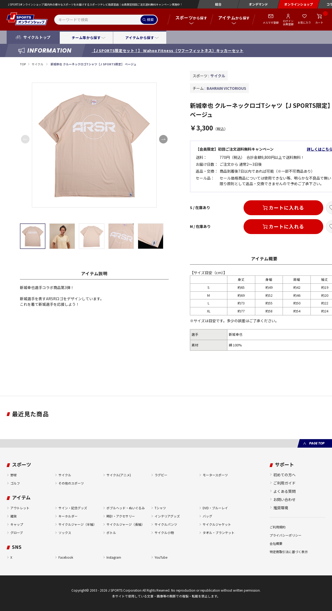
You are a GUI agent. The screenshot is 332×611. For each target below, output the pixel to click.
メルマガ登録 (271, 22)
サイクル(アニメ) (119, 475)
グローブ (16, 532)
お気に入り (304, 22)
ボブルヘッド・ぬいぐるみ (126, 508)
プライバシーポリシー (285, 535)
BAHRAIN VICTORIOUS (226, 88)
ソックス (64, 532)
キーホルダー (68, 516)
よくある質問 (284, 491)
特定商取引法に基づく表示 (289, 551)
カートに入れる (286, 207)
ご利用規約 (278, 527)
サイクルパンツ (166, 524)
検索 (150, 19)
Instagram (114, 557)
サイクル (38, 64)
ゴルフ (15, 483)
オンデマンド (258, 4)
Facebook (65, 557)
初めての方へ (284, 474)
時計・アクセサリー (121, 516)
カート (319, 22)
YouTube (161, 557)
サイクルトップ (37, 37)
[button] (163, 139)
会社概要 (276, 543)
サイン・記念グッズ (72, 508)
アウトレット (19, 508)
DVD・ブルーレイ (215, 508)
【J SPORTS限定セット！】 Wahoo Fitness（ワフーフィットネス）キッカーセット (168, 50)
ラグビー (161, 475)
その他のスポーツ (71, 483)
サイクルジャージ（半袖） (77, 524)
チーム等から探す (86, 37)
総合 (218, 4)
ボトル (111, 532)
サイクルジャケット (217, 524)
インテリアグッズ (167, 516)
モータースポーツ (215, 475)
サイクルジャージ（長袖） (125, 524)
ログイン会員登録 (288, 22)
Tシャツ (160, 508)
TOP (23, 64)
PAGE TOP (316, 443)
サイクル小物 (164, 532)
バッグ (207, 516)
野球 (13, 475)
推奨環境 (280, 507)
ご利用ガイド (284, 483)
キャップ (16, 524)
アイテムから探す (139, 37)
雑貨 (13, 516)
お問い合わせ (284, 499)
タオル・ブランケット (219, 532)
